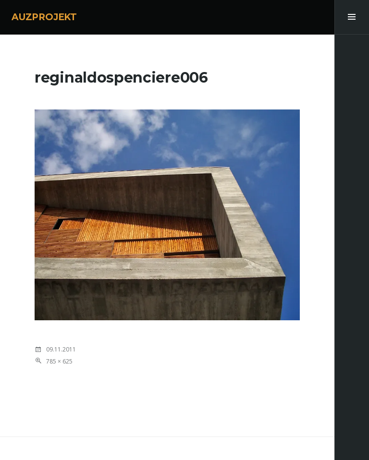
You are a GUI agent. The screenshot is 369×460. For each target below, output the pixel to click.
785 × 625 (59, 361)
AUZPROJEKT (44, 17)
